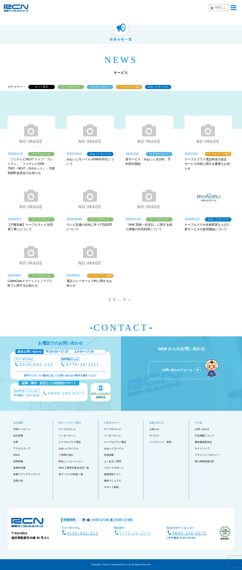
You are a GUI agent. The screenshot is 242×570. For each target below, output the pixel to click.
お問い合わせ (202, 429)
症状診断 (109, 454)
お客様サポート (112, 422)
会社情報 (18, 435)
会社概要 (18, 422)
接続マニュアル (112, 480)
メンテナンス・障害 (160, 442)
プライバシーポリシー (207, 454)
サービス (154, 435)
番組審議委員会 (203, 442)
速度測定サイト (112, 474)
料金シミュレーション (71, 461)
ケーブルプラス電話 (129, 86)
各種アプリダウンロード (26, 474)
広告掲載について (204, 435)
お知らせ (154, 429)
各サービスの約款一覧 (71, 474)
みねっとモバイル (158, 86)
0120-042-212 (36, 364)
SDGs (16, 454)
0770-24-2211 (82, 364)
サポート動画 (111, 487)
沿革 (15, 442)
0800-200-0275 (66, 393)
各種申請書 (19, 467)
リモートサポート (114, 467)
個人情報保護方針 (204, 461)
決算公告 (18, 480)
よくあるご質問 (112, 461)
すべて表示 (41, 86)
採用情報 (18, 461)
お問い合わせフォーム (177, 370)
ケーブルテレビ (70, 86)
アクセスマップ (21, 448)
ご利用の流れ (66, 454)
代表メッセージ (21, 429)
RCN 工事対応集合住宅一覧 (74, 467)
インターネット (100, 86)
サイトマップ (202, 448)
